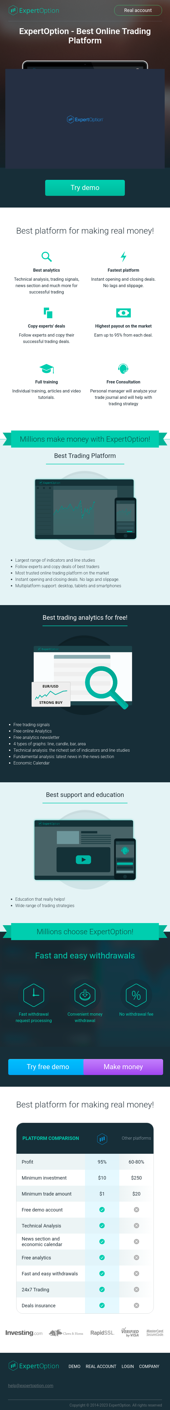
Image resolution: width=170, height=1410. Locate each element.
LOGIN (128, 1366)
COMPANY (149, 1366)
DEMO (74, 1366)
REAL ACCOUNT (101, 1366)
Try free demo (48, 1067)
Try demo (85, 188)
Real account (138, 10)
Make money (123, 1067)
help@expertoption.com (30, 1385)
